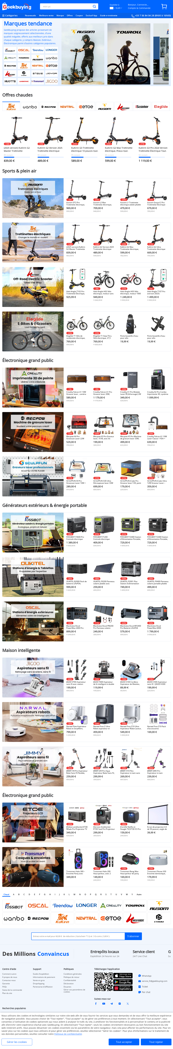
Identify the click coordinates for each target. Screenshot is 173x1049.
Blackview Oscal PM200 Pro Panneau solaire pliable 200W (103, 627)
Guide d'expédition (41, 974)
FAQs (4, 987)
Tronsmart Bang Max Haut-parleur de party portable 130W (129, 872)
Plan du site (7, 993)
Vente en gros (39, 980)
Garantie (6, 984)
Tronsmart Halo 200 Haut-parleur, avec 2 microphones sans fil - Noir (102, 872)
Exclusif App (91, 15)
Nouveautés (30, 15)
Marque (60, 15)
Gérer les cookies (17, 1042)
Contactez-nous (9, 980)
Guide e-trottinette (108, 15)
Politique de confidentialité (68, 1033)
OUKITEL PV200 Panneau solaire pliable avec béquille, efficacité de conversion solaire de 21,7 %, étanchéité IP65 (103, 582)
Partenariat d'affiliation (43, 987)
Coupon (79, 15)
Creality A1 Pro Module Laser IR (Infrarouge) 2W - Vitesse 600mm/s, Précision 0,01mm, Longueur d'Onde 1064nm (130, 393)
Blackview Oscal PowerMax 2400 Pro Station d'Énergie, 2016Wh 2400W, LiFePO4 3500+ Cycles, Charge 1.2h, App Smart (77, 627)
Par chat (144, 992)
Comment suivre (9, 974)
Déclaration (69, 984)
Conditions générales (73, 974)
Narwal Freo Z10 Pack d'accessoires (156, 727)
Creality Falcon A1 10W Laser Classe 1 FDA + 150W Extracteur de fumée (157, 437)
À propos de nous (9, 977)
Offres (70, 15)
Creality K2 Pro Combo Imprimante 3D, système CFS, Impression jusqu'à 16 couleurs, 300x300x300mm (157, 393)
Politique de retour (71, 977)
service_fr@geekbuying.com (152, 981)
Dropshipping (38, 984)
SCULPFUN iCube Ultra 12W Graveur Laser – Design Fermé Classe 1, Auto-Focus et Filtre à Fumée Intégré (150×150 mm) (157, 482)
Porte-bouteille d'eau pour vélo (129, 337)
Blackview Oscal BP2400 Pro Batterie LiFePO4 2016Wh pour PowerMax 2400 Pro (130, 627)
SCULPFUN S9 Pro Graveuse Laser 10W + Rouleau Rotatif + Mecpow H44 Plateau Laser (76, 482)
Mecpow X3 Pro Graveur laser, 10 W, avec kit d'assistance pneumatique (103, 437)
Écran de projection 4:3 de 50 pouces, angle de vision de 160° (157, 828)
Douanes (67, 987)
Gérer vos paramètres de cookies (74, 991)
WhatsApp (144, 975)
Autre (139, 894)
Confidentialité (70, 980)
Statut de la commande (12, 990)
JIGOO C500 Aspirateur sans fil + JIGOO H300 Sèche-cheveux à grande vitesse (157, 683)
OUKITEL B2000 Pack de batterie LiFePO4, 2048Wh (76, 582)
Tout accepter (124, 1042)
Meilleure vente (46, 15)
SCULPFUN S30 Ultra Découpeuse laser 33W (103, 482)
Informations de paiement (44, 977)
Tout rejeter (156, 1042)
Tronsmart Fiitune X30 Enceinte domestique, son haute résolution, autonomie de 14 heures (157, 872)
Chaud (6, 894)
